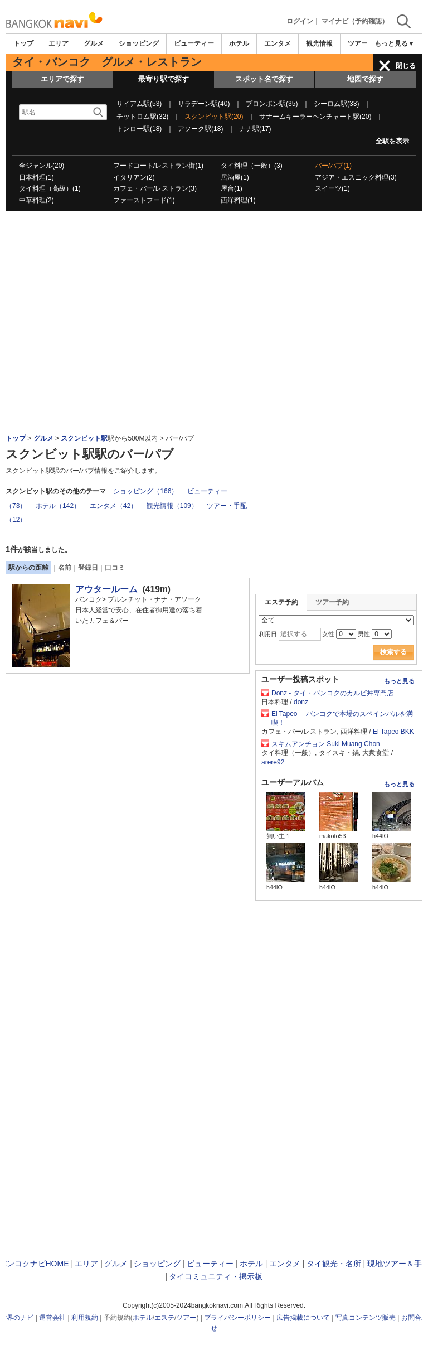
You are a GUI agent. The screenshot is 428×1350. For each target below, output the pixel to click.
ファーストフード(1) (144, 200)
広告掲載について (303, 1318)
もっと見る (399, 681)
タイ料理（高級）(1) (50, 188)
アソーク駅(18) (200, 129)
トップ (23, 43)
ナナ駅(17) (255, 129)
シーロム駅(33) (336, 104)
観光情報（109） (172, 506)
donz (301, 702)
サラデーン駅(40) (204, 104)
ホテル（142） (58, 506)
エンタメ (277, 43)
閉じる (406, 66)
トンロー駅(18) (139, 129)
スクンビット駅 (84, 438)
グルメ (94, 43)
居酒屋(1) (235, 177)
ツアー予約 (332, 602)
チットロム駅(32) (142, 116)
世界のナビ (16, 1318)
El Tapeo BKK (393, 732)
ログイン (299, 21)
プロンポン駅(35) (272, 104)
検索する (393, 652)
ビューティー (194, 43)
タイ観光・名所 (334, 1263)
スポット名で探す (264, 79)
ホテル (239, 43)
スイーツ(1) (332, 188)
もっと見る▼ (394, 43)
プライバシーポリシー (237, 1318)
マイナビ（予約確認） (355, 21)
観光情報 (319, 43)
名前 (64, 568)
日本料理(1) (36, 177)
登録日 (88, 568)
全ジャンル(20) (41, 166)
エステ (164, 1318)
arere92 (272, 762)
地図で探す (365, 79)
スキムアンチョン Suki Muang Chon (325, 744)
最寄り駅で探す (163, 79)
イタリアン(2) (134, 177)
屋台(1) (231, 188)
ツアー (186, 1318)
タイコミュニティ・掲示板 (215, 1276)
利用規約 (84, 1318)
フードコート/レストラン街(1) (158, 166)
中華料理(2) (36, 200)
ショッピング (139, 43)
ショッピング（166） (145, 491)
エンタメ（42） (113, 506)
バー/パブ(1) (333, 166)
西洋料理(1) (238, 200)
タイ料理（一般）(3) (252, 166)
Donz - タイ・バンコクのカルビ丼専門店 (335, 693)
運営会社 (52, 1318)
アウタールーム (106, 589)
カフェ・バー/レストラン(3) (155, 188)
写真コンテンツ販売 (365, 1318)
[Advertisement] (214, 241)
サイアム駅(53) (139, 104)
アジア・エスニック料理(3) (356, 177)
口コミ (115, 568)
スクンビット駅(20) (213, 116)
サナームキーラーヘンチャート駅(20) (315, 116)
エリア (58, 43)
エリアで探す (62, 79)
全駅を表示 (392, 141)
